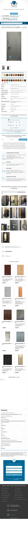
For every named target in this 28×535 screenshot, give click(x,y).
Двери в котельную (4, 501)
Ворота (8, 485)
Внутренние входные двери (19, 495)
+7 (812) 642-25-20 (5, 18)
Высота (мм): (10, 125)
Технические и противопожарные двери (21, 499)
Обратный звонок (14, 13)
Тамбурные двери (4, 499)
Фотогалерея (17, 485)
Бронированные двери (5, 497)
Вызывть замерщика (4, 159)
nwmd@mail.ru (14, 18)
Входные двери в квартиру (6, 495)
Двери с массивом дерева (19, 497)
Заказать (14, 474)
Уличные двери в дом (18, 488)
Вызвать (23, 139)
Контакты (23, 485)
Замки (11, 485)
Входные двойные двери (5, 488)
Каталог (4, 485)
